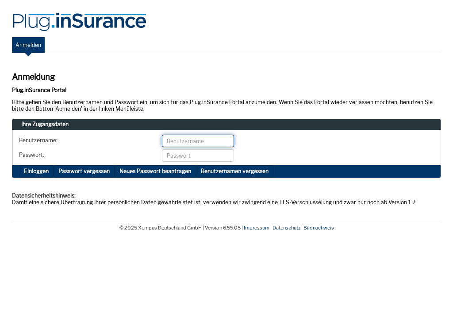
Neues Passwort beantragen (155, 171)
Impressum (256, 228)
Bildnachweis (318, 228)
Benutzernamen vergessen (235, 171)
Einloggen (36, 171)
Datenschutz (286, 228)
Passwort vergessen (84, 171)
